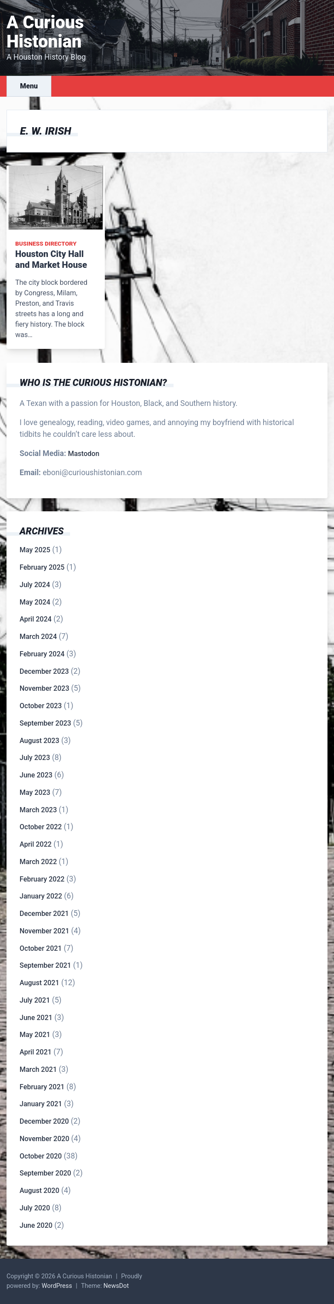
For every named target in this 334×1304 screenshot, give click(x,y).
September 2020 (45, 1173)
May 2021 (35, 1034)
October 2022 (41, 827)
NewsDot (116, 1286)
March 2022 (38, 862)
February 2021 (42, 1087)
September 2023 (45, 723)
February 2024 (42, 654)
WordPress (57, 1286)
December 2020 (44, 1121)
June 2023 (36, 775)
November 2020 (44, 1139)
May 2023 (35, 792)
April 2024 (36, 619)
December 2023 (44, 671)
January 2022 (41, 896)
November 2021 (44, 931)
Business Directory (46, 243)
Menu (29, 86)
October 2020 (41, 1156)
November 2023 (44, 688)
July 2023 (35, 757)
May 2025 (35, 550)
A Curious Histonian (45, 32)
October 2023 (41, 706)
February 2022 (42, 879)
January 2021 (41, 1104)
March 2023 (38, 810)
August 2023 (39, 740)
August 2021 (39, 983)
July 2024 (35, 585)
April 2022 (36, 844)
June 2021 (36, 1017)
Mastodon (83, 453)
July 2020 (35, 1208)
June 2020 (36, 1225)
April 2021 (36, 1052)
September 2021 (45, 965)
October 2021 (41, 948)
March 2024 (38, 636)
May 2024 (35, 602)
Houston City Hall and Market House (51, 259)
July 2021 (35, 1000)
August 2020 (39, 1190)
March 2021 (38, 1069)
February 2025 (42, 567)
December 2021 (44, 913)
